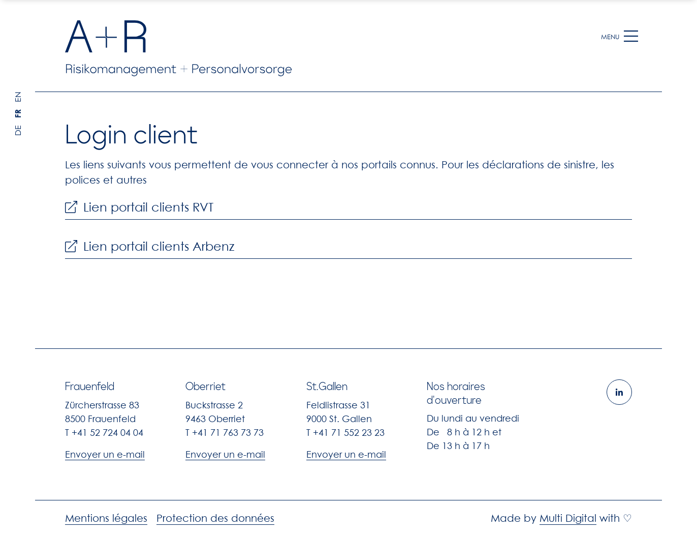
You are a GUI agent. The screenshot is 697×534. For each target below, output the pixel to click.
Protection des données (215, 518)
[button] (631, 36)
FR (18, 113)
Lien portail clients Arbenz (149, 247)
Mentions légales (106, 518)
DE (18, 130)
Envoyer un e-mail (105, 454)
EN (18, 97)
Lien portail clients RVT (139, 207)
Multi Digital (568, 518)
